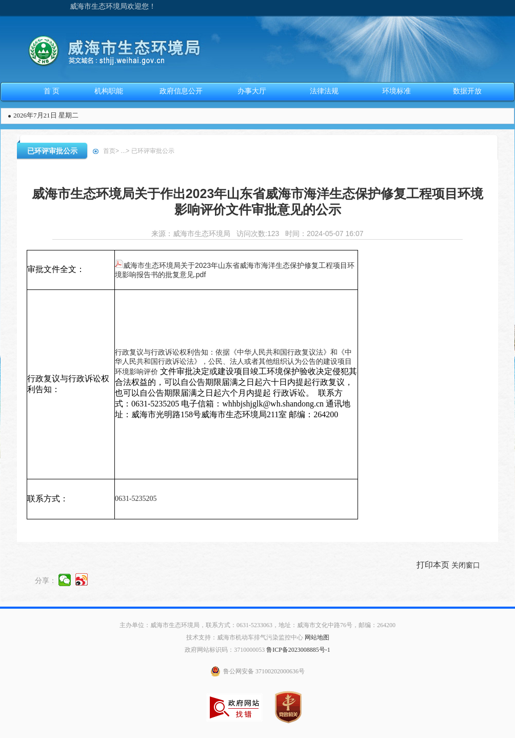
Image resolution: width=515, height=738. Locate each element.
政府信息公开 (181, 91)
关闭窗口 (465, 565)
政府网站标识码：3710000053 (225, 649)
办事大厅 (251, 91)
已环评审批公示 (52, 151)
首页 (109, 150)
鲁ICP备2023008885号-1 (298, 649)
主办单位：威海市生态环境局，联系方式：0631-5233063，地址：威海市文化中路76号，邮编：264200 (257, 625)
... (123, 150)
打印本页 (433, 564)
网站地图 (317, 637)
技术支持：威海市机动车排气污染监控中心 (244, 637)
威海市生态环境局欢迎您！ (113, 6)
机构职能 (108, 91)
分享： (45, 580)
